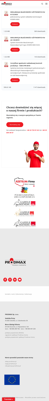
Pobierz (15, 24)
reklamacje (28, 294)
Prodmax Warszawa (16, 397)
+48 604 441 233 (30, 329)
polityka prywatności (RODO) (14, 333)
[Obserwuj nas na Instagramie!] (10, 280)
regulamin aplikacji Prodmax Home (16, 335)
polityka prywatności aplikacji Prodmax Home (20, 337)
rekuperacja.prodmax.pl (13, 366)
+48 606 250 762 (14, 329)
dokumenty (19, 294)
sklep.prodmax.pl (10, 361)
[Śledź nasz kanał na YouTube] (20, 280)
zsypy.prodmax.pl (11, 364)
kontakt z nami (10, 294)
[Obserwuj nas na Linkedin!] (15, 280)
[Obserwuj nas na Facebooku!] (5, 280)
